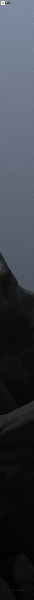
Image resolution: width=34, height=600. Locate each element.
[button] (7, 3)
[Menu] (3, 3)
